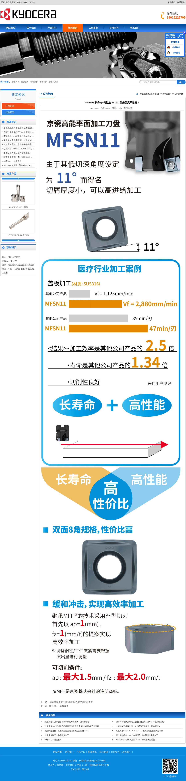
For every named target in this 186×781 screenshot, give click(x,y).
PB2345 (85, 769)
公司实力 (114, 28)
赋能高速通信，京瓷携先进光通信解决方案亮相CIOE (27, 144)
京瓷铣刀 (25, 82)
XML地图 (75, 769)
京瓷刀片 (15, 82)
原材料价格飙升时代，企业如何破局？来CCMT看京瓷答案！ (30, 132)
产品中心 (52, 28)
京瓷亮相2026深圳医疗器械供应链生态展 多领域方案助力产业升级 (33, 136)
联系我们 (181, 2)
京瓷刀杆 (34, 82)
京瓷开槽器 (53, 82)
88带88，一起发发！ (13, 161)
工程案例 (93, 28)
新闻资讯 (72, 28)
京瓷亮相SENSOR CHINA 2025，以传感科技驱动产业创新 (29, 148)
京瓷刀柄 (43, 82)
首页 (157, 94)
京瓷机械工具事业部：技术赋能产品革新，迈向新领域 (28, 128)
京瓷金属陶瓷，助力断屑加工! (17, 153)
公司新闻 (10, 106)
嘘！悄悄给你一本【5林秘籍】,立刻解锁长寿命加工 (26, 157)
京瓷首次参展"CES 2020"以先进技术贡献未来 (71, 702)
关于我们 (171, 2)
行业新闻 (10, 112)
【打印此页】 (128, 108)
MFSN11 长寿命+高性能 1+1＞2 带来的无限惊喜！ (26, 165)
